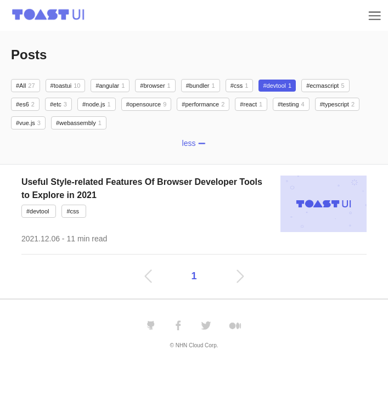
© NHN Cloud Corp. (194, 345)
